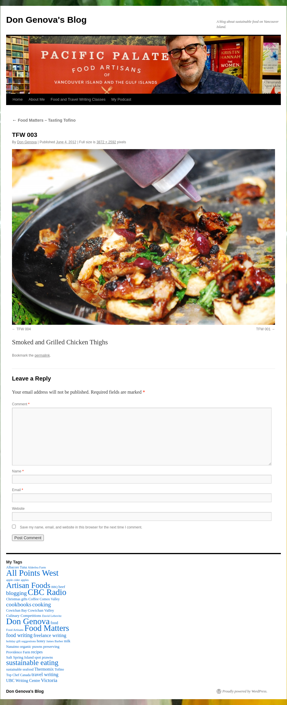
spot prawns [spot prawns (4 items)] (43, 657)
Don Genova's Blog (46, 20)
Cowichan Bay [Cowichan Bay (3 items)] (16, 610)
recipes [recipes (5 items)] (37, 652)
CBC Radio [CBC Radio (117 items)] (47, 592)
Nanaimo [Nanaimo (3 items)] (12, 647)
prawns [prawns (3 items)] (37, 647)
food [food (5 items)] (54, 622)
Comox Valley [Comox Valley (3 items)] (50, 599)
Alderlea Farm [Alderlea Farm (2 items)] (37, 567)
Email (17, 490)
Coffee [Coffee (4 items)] (33, 599)
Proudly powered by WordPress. (244, 691)
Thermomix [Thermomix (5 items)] (44, 669)
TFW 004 (23, 329)
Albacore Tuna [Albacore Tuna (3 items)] (16, 567)
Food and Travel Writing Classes (78, 99)
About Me (37, 99)
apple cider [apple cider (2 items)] (13, 580)
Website (18, 509)
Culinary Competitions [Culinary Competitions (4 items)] (23, 615)
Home (18, 99)
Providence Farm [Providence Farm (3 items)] (18, 652)
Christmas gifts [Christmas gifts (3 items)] (16, 599)
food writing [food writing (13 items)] (19, 635)
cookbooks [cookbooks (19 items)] (18, 604)
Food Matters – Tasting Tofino (44, 120)
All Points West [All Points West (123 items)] (32, 572)
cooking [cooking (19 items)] (41, 604)
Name (18, 471)
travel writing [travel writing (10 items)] (45, 674)
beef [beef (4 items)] (61, 586)
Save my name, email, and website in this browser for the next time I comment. (81, 527)
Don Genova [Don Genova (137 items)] (28, 621)
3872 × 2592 (106, 142)
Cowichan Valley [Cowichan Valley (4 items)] (41, 610)
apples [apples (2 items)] (25, 580)
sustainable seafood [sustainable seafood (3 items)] (20, 669)
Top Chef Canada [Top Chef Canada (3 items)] (18, 675)
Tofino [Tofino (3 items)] (59, 669)
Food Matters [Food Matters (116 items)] (47, 628)
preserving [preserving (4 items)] (51, 646)
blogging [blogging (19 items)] (16, 593)
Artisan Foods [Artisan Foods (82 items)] (28, 585)
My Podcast (121, 99)
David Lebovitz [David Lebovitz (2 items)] (52, 615)
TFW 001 (263, 329)
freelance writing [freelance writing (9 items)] (49, 635)
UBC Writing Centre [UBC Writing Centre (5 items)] (23, 680)
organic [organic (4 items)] (25, 646)
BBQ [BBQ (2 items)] (54, 587)
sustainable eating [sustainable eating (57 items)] (32, 662)
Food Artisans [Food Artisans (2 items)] (15, 629)
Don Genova (27, 142)
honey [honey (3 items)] (41, 641)
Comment (21, 404)
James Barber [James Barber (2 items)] (54, 641)
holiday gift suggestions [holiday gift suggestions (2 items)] (21, 641)
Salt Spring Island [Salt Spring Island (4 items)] (20, 657)
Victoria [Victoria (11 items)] (49, 680)
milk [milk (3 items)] (67, 641)
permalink (42, 355)
